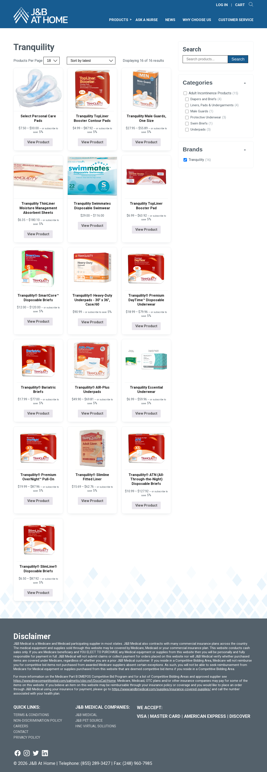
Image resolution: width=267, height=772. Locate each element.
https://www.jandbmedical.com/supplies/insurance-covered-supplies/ (161, 689)
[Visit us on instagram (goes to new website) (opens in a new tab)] (27, 753)
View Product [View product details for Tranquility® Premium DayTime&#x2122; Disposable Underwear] (146, 326)
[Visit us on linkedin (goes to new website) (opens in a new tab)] (45, 753)
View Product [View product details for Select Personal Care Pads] (38, 142)
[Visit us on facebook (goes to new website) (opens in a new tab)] (17, 753)
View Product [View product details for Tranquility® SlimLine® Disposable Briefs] (38, 593)
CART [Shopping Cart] (240, 5)
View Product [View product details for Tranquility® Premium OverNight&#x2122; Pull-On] (38, 501)
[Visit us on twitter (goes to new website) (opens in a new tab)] (36, 753)
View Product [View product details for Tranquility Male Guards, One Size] (146, 142)
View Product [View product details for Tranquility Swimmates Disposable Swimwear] (92, 226)
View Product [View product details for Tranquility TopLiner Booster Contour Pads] (92, 142)
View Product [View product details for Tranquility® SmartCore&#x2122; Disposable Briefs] (38, 321)
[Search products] (205, 59)
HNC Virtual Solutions (95, 726)
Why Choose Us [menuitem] (197, 20)
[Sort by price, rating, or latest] (91, 60)
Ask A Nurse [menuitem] (147, 20)
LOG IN (222, 5)
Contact (20, 732)
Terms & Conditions (31, 715)
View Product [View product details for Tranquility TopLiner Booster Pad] (146, 229)
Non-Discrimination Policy (37, 720)
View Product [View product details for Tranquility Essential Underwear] (146, 413)
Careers (20, 726)
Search (237, 59)
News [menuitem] (170, 20)
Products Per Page (28, 60)
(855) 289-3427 (95, 763)
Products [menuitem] (118, 20)
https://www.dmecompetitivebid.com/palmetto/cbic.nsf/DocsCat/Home (64, 681)
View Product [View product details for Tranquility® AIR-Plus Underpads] (92, 413)
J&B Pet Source (89, 720)
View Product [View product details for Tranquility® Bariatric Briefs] (38, 413)
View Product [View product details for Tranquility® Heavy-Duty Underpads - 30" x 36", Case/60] (92, 322)
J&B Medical (86, 715)
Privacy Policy (26, 737)
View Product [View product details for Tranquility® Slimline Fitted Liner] (92, 501)
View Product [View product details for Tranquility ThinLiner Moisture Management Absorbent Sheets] (38, 234)
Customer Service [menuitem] (236, 20)
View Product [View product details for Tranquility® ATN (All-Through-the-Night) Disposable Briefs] (146, 505)
